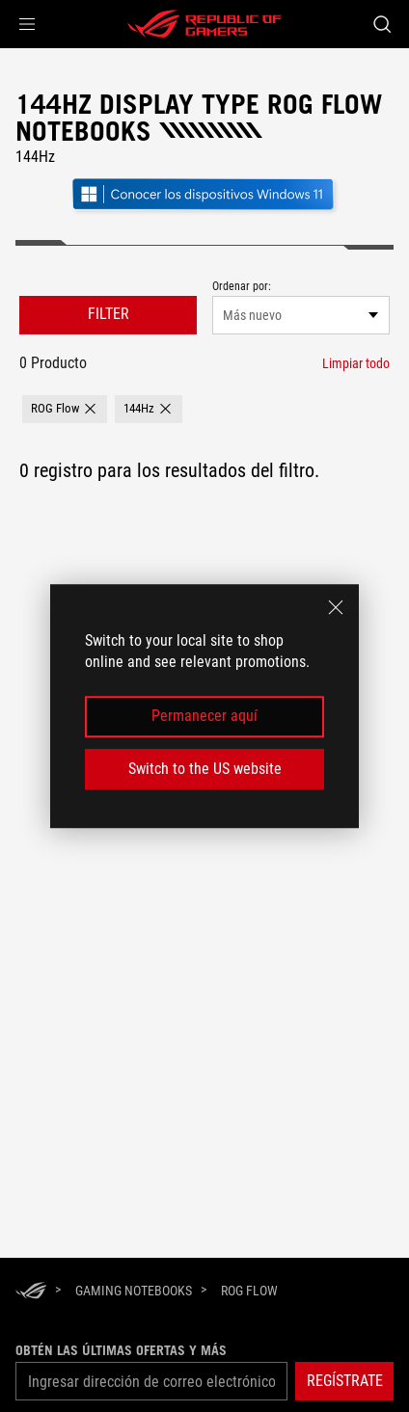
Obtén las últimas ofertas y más (121, 1350)
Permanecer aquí (204, 716)
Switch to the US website (205, 768)
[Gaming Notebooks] (133, 1290)
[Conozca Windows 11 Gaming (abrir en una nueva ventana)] (204, 211)
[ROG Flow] (249, 1290)
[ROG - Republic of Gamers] (204, 24)
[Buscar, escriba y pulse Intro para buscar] (381, 24)
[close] (335, 607)
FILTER (108, 314)
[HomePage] (30, 1292)
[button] (27, 24)
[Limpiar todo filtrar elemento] (356, 363)
